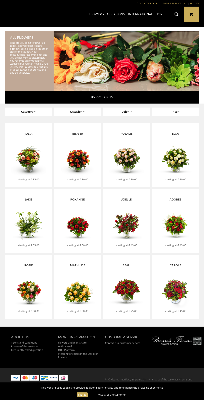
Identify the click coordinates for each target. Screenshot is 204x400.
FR (191, 3)
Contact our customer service (159, 3)
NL (185, 3)
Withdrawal (65, 346)
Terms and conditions (24, 342)
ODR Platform (66, 350)
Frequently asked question (27, 350)
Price (175, 112)
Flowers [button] (96, 14)
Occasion (77, 112)
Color (126, 112)
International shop (145, 14)
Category (28, 112)
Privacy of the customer (111, 394)
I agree (82, 394)
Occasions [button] (116, 14)
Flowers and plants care (72, 342)
